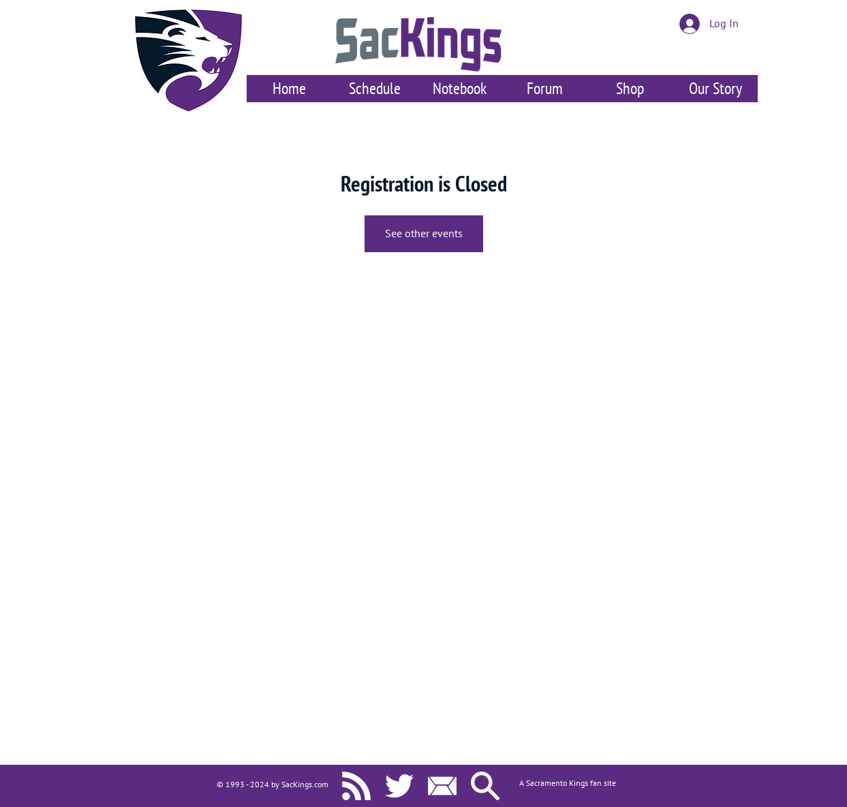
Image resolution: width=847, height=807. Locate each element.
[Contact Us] (442, 786)
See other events (424, 234)
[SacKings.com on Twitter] (399, 786)
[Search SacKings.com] (485, 786)
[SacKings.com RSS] (356, 786)
